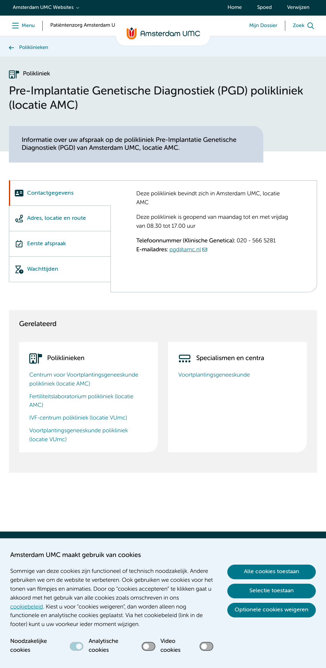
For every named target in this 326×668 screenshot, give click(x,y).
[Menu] (22, 26)
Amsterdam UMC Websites (43, 7)
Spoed (264, 7)
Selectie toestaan (271, 591)
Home (235, 7)
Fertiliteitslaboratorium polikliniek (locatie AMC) (81, 401)
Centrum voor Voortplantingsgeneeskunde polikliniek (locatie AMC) (83, 379)
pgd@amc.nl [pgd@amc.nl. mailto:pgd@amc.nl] (185, 250)
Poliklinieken (33, 47)
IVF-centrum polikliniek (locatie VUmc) (78, 418)
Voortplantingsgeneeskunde (214, 375)
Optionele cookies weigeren (271, 610)
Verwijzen (298, 7)
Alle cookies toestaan (271, 571)
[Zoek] (305, 26)
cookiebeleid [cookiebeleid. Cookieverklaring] (26, 607)
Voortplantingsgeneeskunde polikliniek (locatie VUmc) (78, 435)
